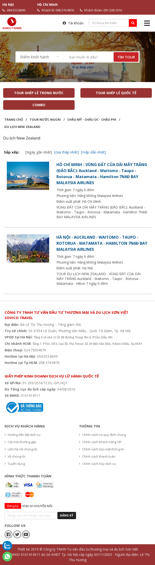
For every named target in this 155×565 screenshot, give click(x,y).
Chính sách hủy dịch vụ (97, 463)
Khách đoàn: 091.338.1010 (101, 10)
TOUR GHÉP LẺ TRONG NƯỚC (38, 93)
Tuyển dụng (15, 463)
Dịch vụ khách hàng (25, 426)
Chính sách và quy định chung (102, 434)
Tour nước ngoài (45, 119)
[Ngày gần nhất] (38, 152)
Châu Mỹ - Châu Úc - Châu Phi (91, 119)
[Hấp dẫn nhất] (93, 152)
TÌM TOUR (126, 57)
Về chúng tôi (15, 456)
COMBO (38, 105)
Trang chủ (13, 119)
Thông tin (89, 426)
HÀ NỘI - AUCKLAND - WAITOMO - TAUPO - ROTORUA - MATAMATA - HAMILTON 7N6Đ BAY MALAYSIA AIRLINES (101, 243)
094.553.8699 (13, 10)
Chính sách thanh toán (97, 456)
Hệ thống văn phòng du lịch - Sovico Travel (42, 369)
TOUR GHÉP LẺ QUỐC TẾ (116, 93)
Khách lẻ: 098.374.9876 (55, 10)
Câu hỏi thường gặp (20, 442)
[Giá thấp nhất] (66, 152)
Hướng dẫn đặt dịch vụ (22, 434)
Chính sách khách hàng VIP (100, 442)
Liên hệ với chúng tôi (21, 449)
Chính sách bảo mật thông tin (101, 449)
